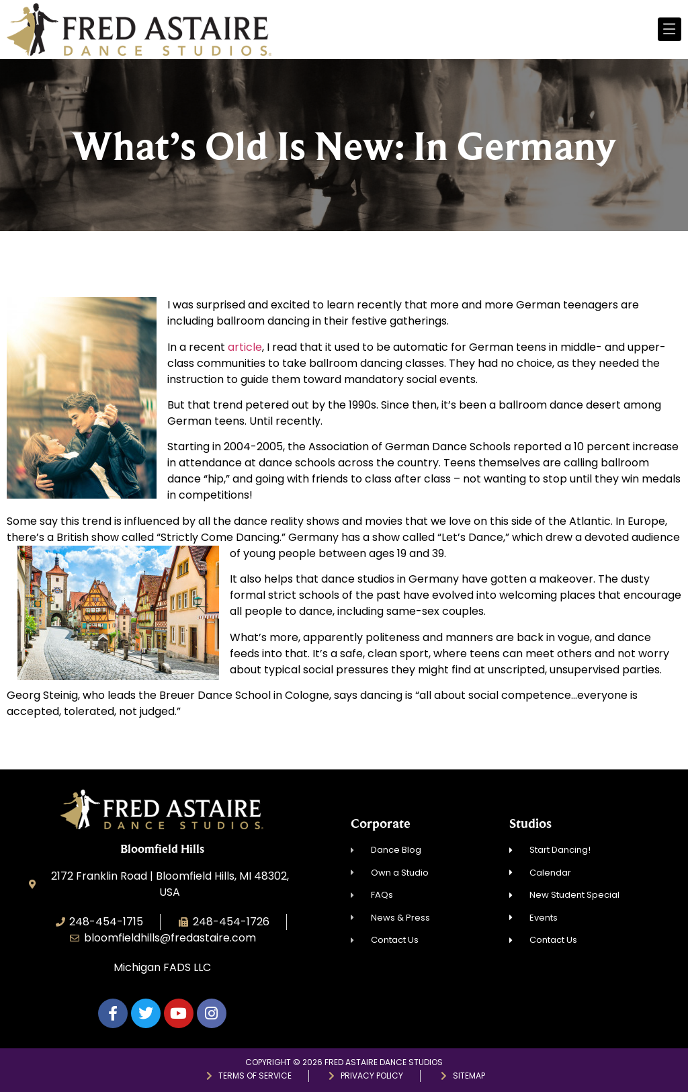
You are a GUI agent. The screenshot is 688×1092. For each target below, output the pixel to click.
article (245, 347)
